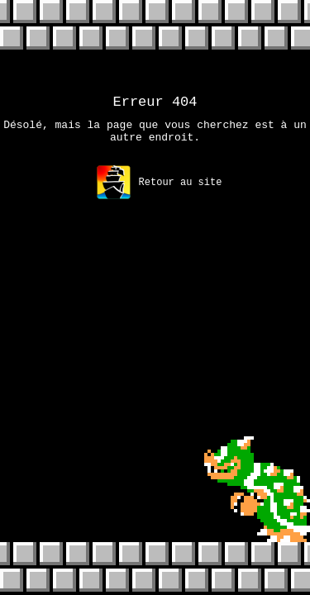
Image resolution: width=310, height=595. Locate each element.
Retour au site (159, 190)
